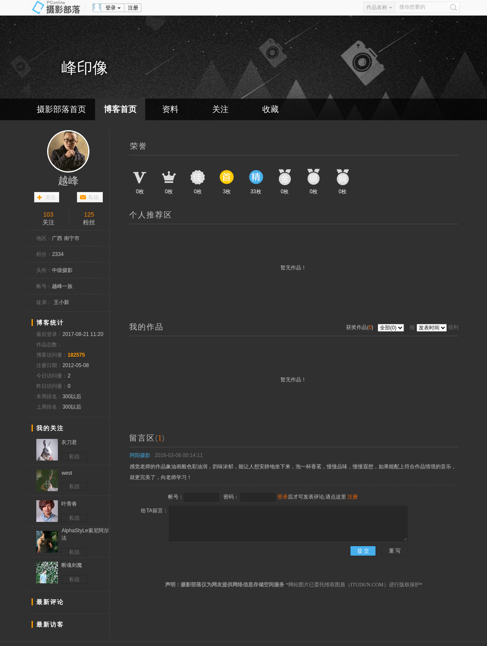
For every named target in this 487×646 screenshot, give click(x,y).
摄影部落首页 (61, 109)
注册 (133, 8)
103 (48, 214)
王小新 (61, 302)
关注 (220, 109)
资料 (170, 109)
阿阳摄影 (140, 455)
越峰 (68, 180)
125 (89, 214)
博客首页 (120, 109)
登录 (110, 8)
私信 (93, 197)
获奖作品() (360, 327)
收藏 (270, 109)
